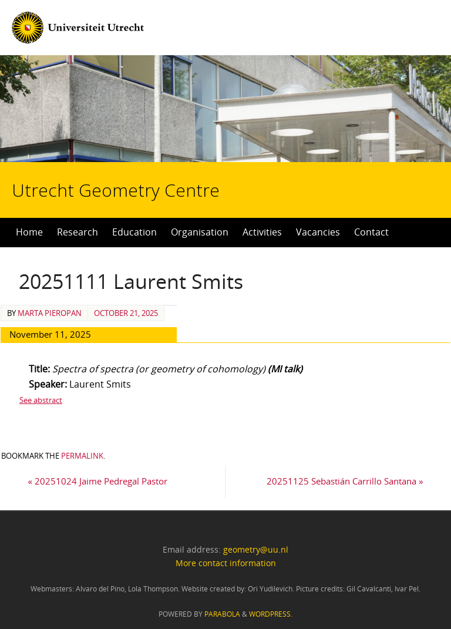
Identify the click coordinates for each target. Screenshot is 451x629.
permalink (82, 455)
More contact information (226, 563)
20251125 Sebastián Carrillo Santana (345, 481)
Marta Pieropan (50, 313)
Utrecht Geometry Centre (134, 152)
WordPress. (270, 614)
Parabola (222, 614)
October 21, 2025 (126, 313)
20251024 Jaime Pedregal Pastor (97, 481)
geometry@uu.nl (255, 549)
